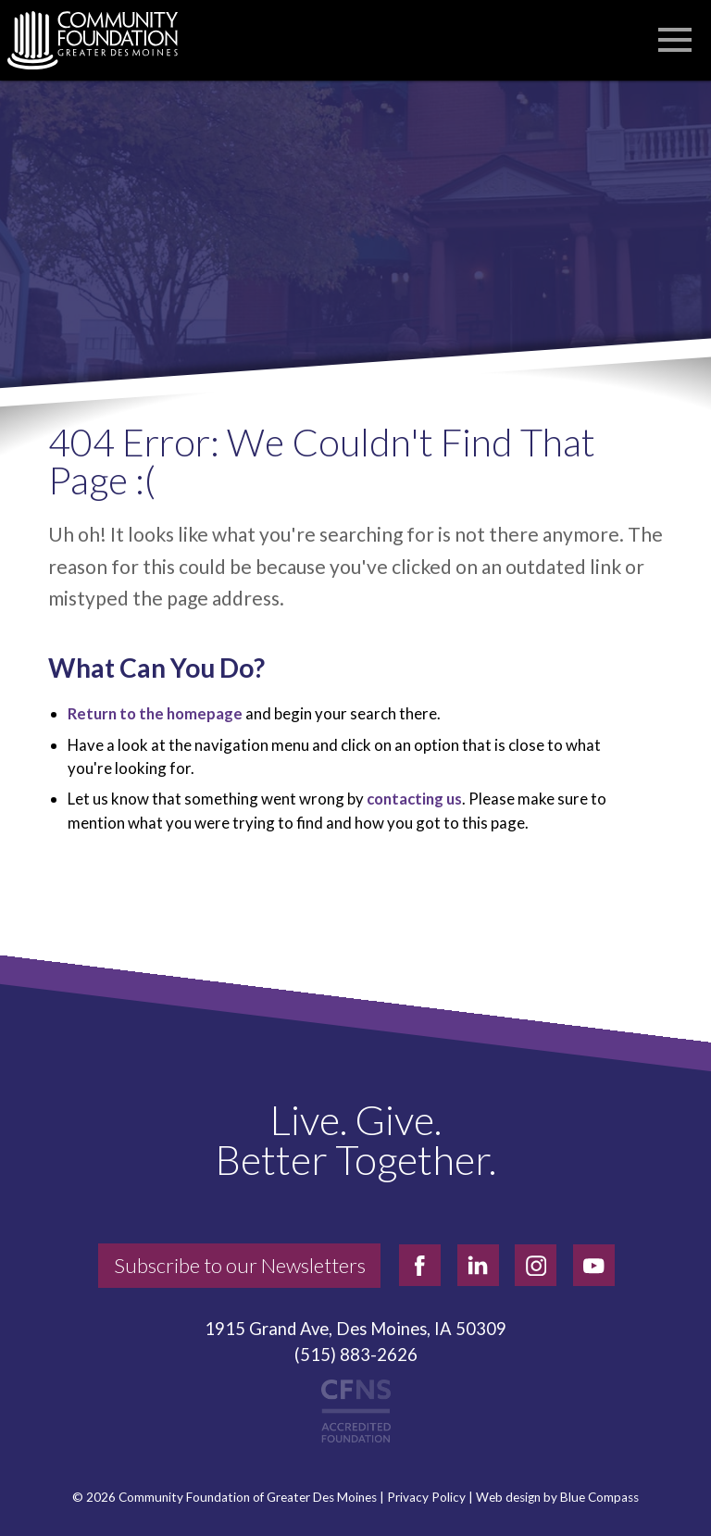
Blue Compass (599, 1498)
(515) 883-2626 (356, 1354)
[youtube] (594, 1265)
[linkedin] (478, 1265)
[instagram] (535, 1265)
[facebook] (420, 1265)
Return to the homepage (155, 713)
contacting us (414, 798)
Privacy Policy (426, 1498)
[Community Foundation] (102, 40)
